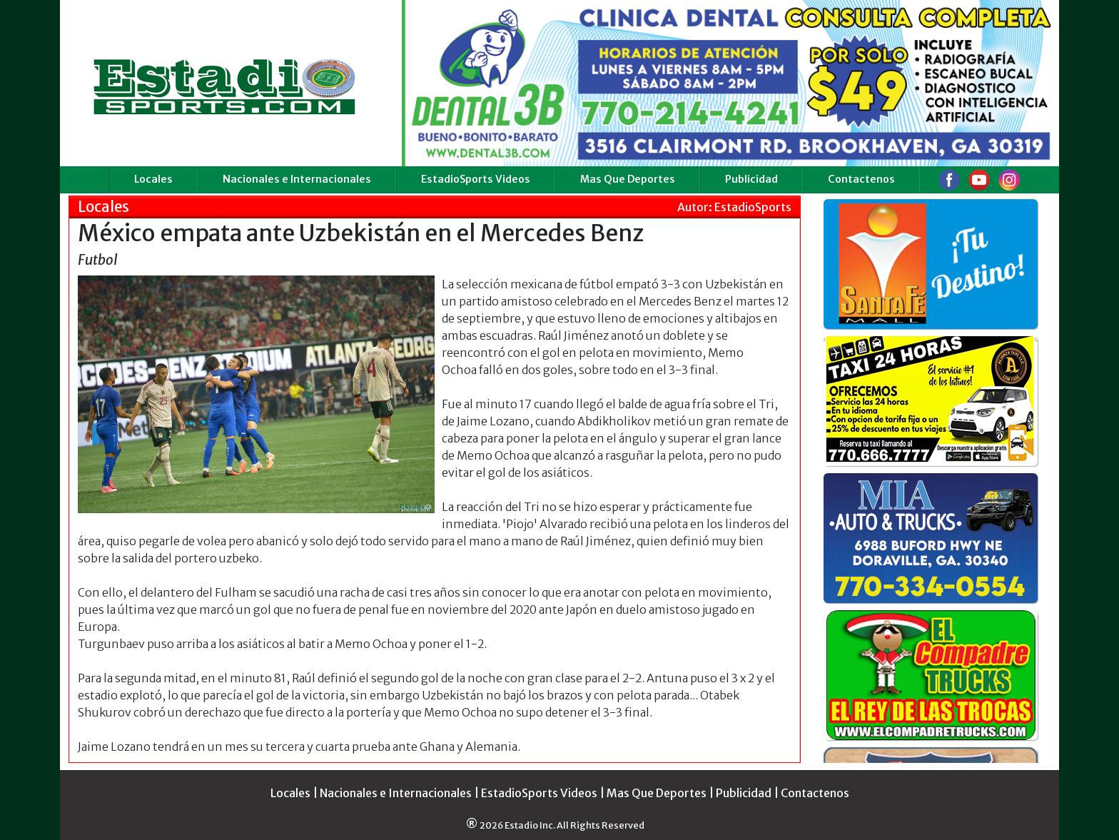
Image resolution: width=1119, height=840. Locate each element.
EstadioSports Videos (475, 179)
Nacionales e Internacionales (297, 179)
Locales (153, 179)
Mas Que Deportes (627, 179)
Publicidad (751, 179)
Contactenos (861, 179)
